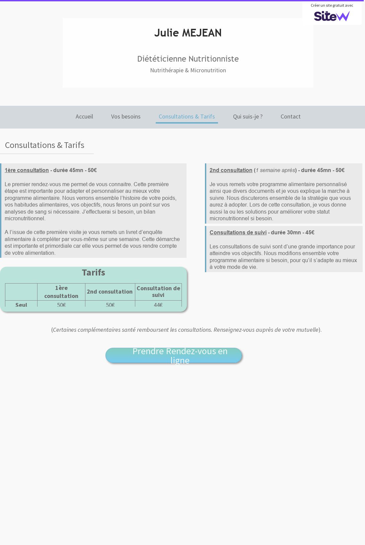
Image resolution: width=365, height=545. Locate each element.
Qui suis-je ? (248, 116)
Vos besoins (126, 116)
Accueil (84, 116)
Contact (291, 116)
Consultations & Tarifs (187, 116)
